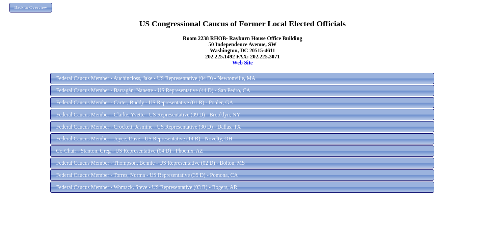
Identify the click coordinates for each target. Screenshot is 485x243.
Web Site (242, 62)
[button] (30, 7)
